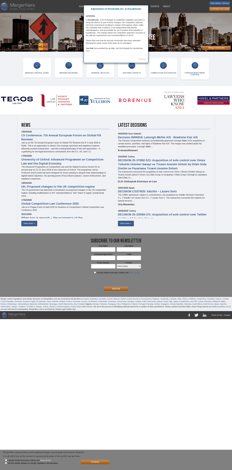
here (88, 51)
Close (142, 59)
